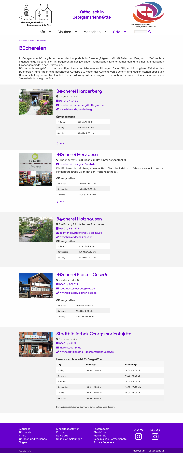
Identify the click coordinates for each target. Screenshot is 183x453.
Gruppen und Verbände (33, 438)
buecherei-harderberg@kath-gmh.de (80, 105)
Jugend (23, 442)
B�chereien (41, 40)
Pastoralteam (101, 428)
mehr (63, 143)
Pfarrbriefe (99, 435)
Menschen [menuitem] (92, 32)
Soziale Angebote (103, 442)
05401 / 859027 (67, 284)
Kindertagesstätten (68, 428)
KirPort (29, 451)
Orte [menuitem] (116, 32)
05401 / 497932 (67, 100)
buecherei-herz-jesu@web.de (75, 164)
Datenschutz (156, 450)
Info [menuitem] (42, 32)
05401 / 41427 (66, 343)
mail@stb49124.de (68, 347)
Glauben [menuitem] (64, 32)
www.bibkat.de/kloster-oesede (76, 292)
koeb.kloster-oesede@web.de (75, 288)
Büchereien (26, 432)
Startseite (23, 40)
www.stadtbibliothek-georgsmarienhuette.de (85, 351)
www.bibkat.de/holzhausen (74, 237)
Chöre (22, 435)
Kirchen (61, 432)
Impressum (138, 450)
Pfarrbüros (99, 432)
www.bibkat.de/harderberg (74, 109)
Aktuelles (24, 428)
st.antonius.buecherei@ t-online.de (79, 232)
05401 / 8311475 (67, 228)
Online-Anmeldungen (69, 438)
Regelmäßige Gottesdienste (110, 438)
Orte (32, 40)
